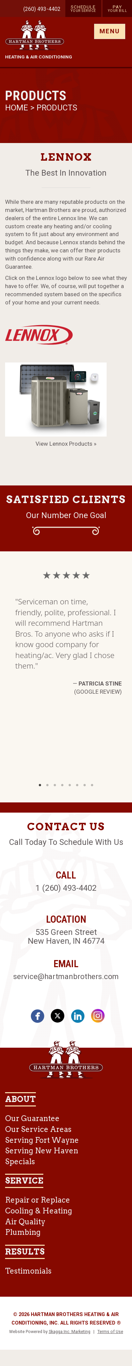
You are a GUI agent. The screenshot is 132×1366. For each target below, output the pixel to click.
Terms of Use (110, 1331)
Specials (20, 1161)
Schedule (83, 8)
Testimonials (28, 1270)
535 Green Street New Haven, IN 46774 (66, 936)
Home (17, 107)
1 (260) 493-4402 (66, 888)
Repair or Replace (37, 1199)
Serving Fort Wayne (42, 1140)
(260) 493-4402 (42, 9)
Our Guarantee (32, 1118)
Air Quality (25, 1221)
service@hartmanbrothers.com (66, 976)
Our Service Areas (38, 1129)
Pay (117, 8)
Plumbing (23, 1232)
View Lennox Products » (66, 443)
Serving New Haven (41, 1150)
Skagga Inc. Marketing (69, 1331)
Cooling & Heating (38, 1210)
